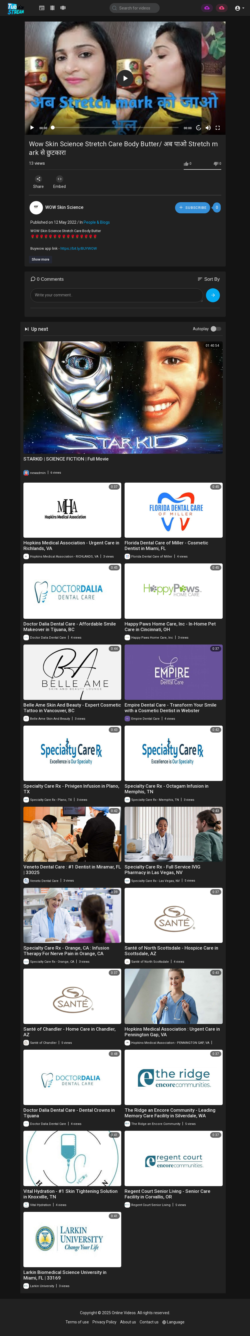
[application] (125, 78)
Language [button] (173, 1322)
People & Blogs (97, 222)
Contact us (149, 1322)
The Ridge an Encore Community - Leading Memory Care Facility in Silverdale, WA (170, 1112)
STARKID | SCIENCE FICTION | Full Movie (66, 459)
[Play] (32, 128)
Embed (61, 182)
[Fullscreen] (217, 128)
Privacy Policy (104, 1322)
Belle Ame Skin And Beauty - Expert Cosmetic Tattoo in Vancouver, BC (72, 707)
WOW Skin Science (64, 207)
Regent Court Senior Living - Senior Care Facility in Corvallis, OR (167, 1194)
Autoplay (201, 329)
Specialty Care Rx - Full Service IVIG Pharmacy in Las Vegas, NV (162, 869)
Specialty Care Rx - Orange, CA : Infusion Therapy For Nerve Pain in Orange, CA (66, 950)
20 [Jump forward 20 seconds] (198, 128)
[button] (239, 7)
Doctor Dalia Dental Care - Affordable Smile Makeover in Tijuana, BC (69, 626)
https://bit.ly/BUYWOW (78, 248)
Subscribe (192, 207)
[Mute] (208, 128)
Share (39, 182)
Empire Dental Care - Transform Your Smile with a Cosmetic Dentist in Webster (171, 707)
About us (128, 1322)
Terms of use (77, 1322)
